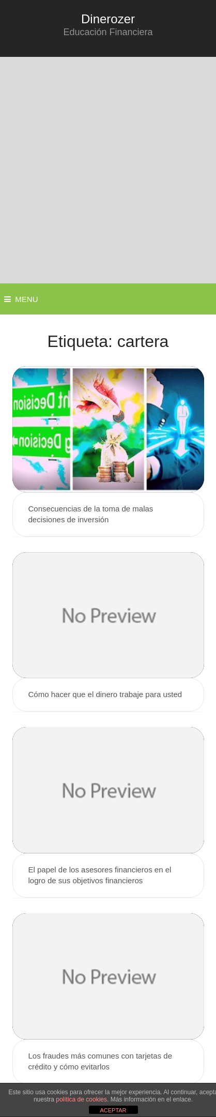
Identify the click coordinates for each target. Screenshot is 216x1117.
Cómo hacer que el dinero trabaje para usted (105, 694)
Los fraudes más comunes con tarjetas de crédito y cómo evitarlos (100, 1061)
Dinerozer (108, 19)
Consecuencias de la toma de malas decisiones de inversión (90, 514)
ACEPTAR (113, 1110)
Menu (26, 299)
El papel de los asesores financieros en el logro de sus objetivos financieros (100, 875)
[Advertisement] (108, 170)
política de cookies (81, 1099)
